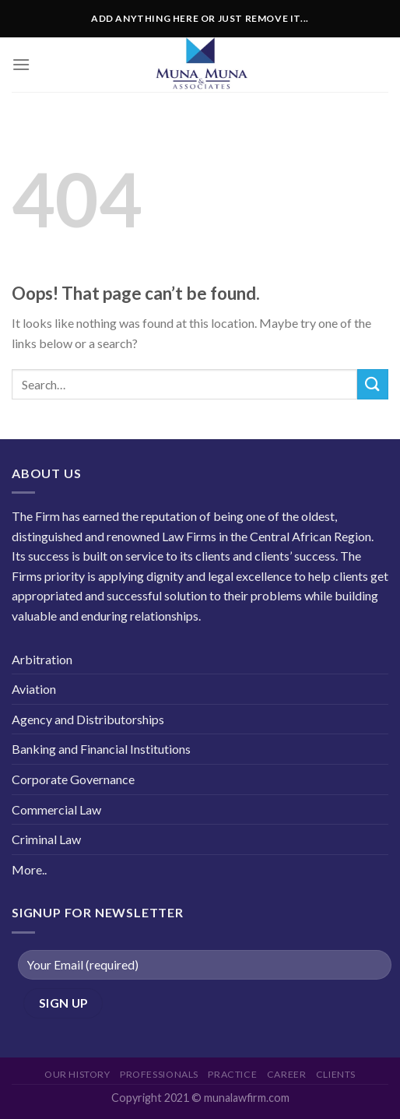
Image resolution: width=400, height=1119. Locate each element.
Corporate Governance (73, 779)
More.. (29, 869)
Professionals (159, 1074)
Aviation (34, 688)
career (287, 1074)
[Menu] (21, 64)
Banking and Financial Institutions (101, 748)
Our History (77, 1074)
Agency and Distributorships (88, 719)
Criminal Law (46, 839)
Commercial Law (56, 809)
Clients (336, 1074)
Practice (232, 1074)
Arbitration (42, 659)
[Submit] (372, 384)
